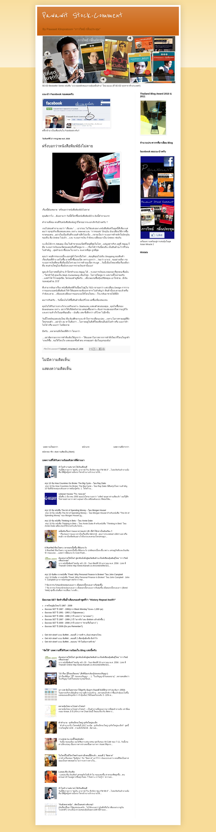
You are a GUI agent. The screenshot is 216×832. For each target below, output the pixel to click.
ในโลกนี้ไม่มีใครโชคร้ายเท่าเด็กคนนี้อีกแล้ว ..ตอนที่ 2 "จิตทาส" (86, 755)
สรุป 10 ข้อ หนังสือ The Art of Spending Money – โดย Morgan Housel (75, 510)
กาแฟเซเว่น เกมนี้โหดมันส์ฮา (71, 739)
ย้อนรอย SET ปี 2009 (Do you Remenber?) (64, 626)
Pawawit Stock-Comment (82, 15)
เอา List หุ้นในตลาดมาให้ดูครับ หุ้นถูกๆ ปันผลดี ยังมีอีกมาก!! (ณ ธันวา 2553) (92, 690)
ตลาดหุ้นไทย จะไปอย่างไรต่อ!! (72, 706)
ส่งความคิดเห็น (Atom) (64, 452)
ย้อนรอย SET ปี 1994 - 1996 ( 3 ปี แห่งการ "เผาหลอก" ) (69, 616)
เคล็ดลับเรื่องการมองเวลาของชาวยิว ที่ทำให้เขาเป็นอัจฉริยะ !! (85, 531)
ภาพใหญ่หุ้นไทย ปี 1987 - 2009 (58, 605)
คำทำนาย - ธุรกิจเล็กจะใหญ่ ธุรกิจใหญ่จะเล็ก (78, 722)
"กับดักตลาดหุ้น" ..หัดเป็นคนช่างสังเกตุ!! (76, 804)
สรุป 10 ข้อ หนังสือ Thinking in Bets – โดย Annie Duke (69, 521)
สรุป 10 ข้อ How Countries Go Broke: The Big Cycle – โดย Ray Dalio (75, 483)
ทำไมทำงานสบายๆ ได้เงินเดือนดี (73, 467)
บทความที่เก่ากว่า (121, 447)
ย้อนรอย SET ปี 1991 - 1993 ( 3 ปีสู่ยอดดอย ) (64, 612)
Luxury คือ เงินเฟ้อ (67, 772)
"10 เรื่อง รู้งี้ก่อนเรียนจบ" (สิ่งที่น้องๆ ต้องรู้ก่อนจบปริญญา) (83, 673)
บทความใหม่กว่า (50, 447)
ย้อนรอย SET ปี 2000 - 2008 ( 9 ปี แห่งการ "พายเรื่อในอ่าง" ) (71, 623)
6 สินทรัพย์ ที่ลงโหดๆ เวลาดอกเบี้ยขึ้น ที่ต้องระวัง (66, 548)
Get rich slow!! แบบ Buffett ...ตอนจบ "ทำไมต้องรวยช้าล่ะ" (70, 642)
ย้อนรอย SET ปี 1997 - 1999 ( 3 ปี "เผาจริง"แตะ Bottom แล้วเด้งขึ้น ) (75, 619)
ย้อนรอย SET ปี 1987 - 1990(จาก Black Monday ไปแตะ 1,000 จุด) (74, 609)
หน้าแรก (85, 447)
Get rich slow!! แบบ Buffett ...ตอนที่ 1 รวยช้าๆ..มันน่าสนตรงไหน (73, 635)
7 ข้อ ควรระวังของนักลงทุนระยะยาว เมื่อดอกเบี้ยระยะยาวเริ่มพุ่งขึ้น (74, 585)
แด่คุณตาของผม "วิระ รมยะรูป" (72, 494)
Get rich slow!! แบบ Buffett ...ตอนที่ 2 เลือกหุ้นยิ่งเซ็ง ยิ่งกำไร (71, 638)
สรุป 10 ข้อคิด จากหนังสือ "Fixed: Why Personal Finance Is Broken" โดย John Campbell (84, 574)
